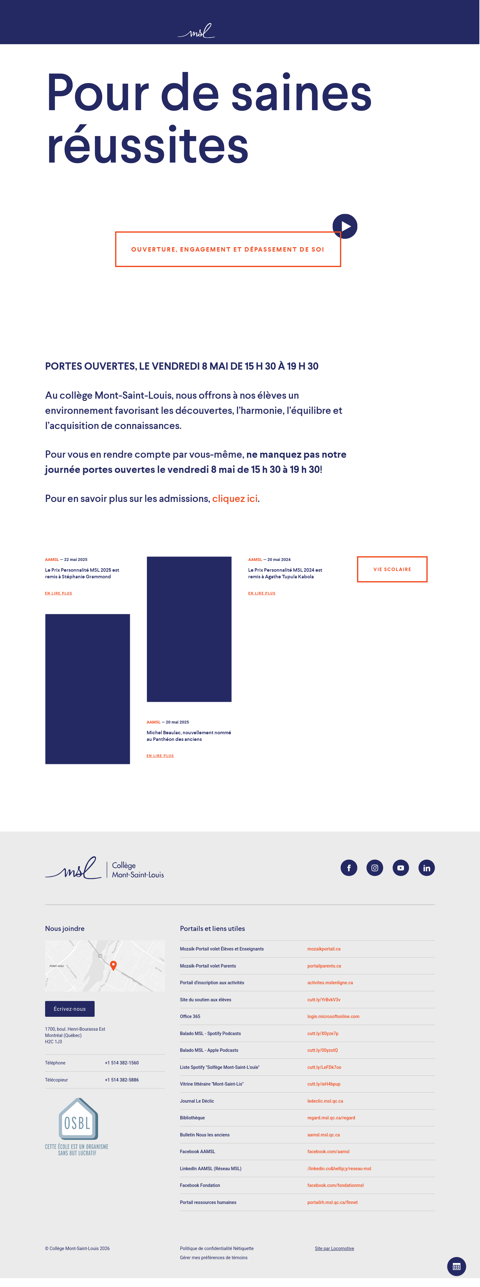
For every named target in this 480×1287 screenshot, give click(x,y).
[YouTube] (401, 868)
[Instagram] (374, 868)
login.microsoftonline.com (333, 1016)
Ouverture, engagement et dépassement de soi (228, 249)
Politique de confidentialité (206, 1248)
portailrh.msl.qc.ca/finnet (332, 1202)
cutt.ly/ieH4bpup (324, 1084)
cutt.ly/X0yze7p (322, 1033)
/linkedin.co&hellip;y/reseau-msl (339, 1168)
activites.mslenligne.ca (330, 982)
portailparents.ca (324, 965)
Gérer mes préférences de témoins (214, 1257)
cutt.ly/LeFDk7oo (324, 1067)
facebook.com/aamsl (328, 1151)
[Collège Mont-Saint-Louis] (15, 30)
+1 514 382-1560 (122, 1062)
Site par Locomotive (334, 1248)
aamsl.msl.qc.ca (323, 1134)
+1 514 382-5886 (122, 1079)
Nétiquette (243, 1248)
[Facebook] (349, 868)
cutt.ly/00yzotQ (322, 1050)
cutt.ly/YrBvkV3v (323, 999)
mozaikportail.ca (324, 948)
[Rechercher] (457, 23)
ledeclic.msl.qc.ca (325, 1101)
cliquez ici (235, 498)
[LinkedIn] (427, 868)
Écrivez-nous (70, 1009)
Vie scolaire (392, 569)
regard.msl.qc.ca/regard (331, 1117)
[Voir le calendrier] (456, 1266)
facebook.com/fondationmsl (335, 1185)
